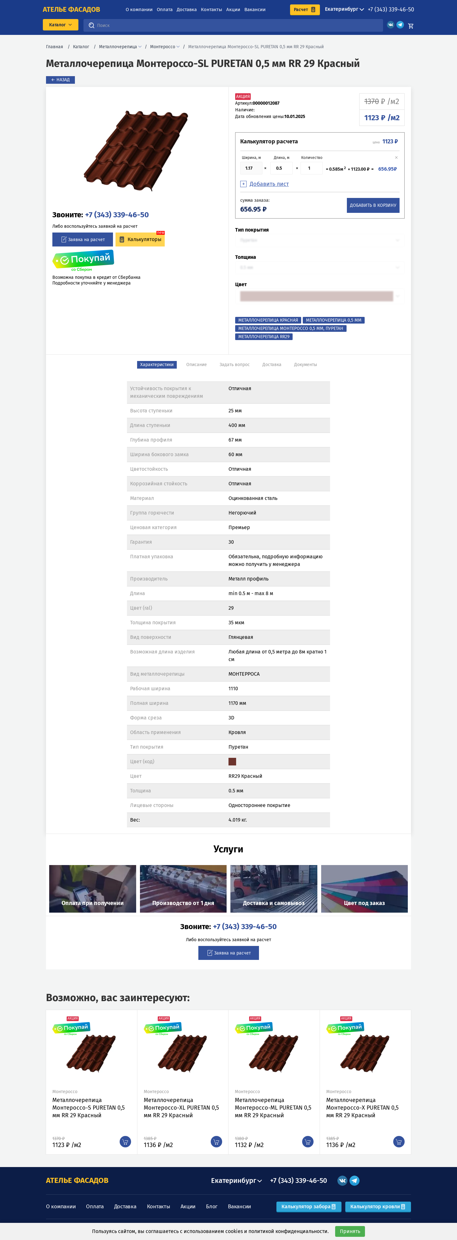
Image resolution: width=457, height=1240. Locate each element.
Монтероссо (162, 46)
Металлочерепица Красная (268, 320)
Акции (233, 9)
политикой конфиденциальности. (288, 1231)
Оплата (165, 9)
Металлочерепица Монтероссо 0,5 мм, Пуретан (290, 328)
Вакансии (255, 9)
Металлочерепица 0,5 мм (333, 320)
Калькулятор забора (308, 1207)
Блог (211, 1206)
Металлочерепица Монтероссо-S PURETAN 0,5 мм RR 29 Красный (88, 1108)
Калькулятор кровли (378, 1207)
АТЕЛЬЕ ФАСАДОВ (77, 1180)
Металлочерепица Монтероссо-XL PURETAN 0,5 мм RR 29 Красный (181, 1108)
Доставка (187, 9)
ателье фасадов (71, 9)
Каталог (81, 46)
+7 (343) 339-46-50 (391, 9)
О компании (139, 9)
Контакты (211, 9)
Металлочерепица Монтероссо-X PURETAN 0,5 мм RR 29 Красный (362, 1108)
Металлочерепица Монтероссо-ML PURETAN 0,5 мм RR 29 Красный (273, 1108)
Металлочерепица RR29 (263, 336)
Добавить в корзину (373, 205)
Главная (54, 46)
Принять (350, 1231)
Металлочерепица (118, 46)
